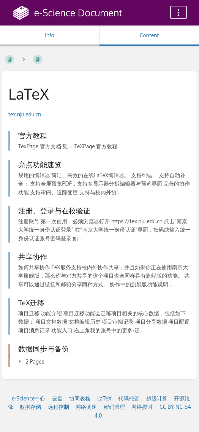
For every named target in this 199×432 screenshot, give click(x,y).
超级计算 (156, 398)
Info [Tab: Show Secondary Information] (49, 35)
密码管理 (114, 406)
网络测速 (86, 406)
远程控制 (58, 406)
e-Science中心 (29, 398)
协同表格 (79, 398)
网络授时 (142, 406)
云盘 (57, 398)
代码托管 (128, 398)
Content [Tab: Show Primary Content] (149, 35)
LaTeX (104, 398)
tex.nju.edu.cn (24, 114)
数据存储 (30, 406)
